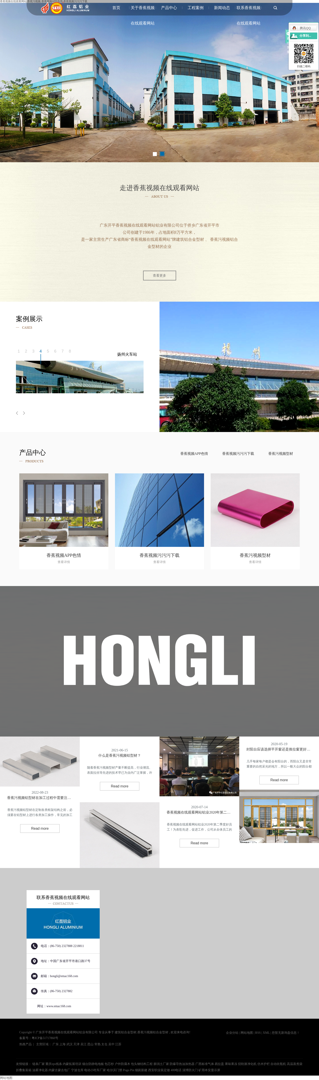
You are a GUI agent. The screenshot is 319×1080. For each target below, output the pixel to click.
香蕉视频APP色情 (194, 453)
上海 (62, 1044)
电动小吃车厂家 (95, 1070)
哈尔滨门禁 (115, 1070)
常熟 (97, 1044)
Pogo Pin (129, 1070)
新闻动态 (222, 8)
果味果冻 (231, 1064)
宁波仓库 (77, 1070)
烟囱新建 (141, 1070)
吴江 (83, 1044)
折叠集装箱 (24, 1070)
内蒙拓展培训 (72, 1064)
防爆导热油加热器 (182, 1064)
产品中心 (169, 8)
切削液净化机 (247, 1064)
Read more (40, 828)
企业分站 (232, 1032)
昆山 (90, 1044)
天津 (76, 1044)
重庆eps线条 (54, 1064)
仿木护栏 (264, 1064)
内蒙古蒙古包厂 (60, 1070)
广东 (56, 1044)
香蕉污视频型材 (280, 453)
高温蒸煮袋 (294, 1064)
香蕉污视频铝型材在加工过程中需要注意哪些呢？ (39, 798)
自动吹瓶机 (278, 1064)
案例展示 (60, 131)
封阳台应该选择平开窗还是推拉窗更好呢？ (279, 749)
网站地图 (247, 1032)
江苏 (118, 1044)
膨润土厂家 (162, 1064)
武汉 (69, 1044)
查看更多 (159, 275)
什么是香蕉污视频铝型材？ (119, 755)
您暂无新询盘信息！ (286, 1032)
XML (266, 1032)
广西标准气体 (205, 1064)
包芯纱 (110, 1064)
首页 (116, 8)
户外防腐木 (123, 1064)
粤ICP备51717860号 (45, 1038)
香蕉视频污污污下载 (238, 453)
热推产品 (25, 1044)
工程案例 (196, 8)
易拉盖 (220, 1064)
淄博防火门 (190, 1070)
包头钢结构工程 (142, 1064)
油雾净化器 (40, 1070)
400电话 (176, 1070)
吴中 (111, 1044)
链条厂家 (39, 1064)
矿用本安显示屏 (209, 1070)
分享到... (305, 35)
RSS (258, 1032)
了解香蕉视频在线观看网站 (36, 134)
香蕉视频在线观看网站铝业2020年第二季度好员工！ (199, 812)
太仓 (104, 1044)
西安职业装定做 (159, 1070)
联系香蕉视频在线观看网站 (249, 10)
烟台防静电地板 (93, 1064)
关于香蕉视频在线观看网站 (143, 10)
